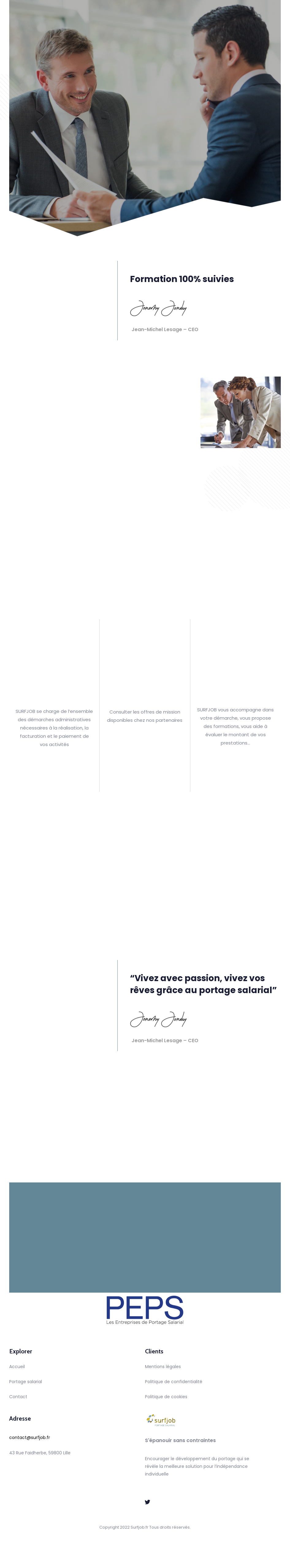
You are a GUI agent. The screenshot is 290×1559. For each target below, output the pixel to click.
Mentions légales (163, 1367)
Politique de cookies (166, 1397)
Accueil (17, 1367)
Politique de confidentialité (173, 1382)
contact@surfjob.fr (29, 1437)
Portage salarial (25, 1382)
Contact (18, 1397)
